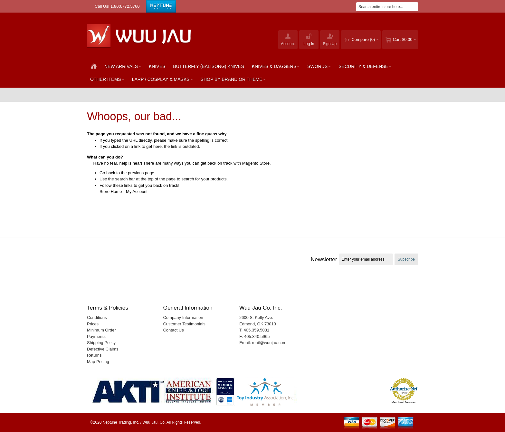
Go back (107, 172)
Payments (96, 336)
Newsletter (324, 259)
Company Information (183, 317)
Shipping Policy (101, 342)
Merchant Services (404, 402)
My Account (137, 191)
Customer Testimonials (184, 324)
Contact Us (173, 330)
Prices (93, 324)
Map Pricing (98, 361)
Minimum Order (101, 330)
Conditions (97, 317)
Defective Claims (103, 349)
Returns (94, 355)
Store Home (111, 191)
